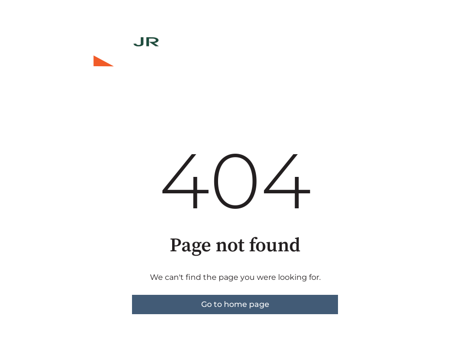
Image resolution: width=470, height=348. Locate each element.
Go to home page (235, 304)
